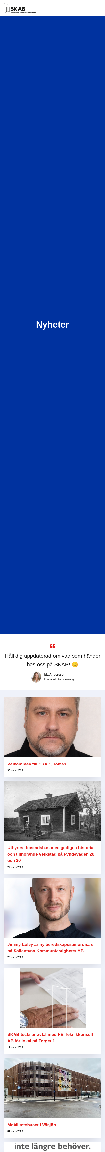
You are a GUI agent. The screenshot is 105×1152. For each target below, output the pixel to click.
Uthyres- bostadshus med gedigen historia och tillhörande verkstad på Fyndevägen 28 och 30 (50, 854)
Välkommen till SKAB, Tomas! (37, 764)
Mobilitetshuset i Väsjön (32, 1124)
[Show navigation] (96, 8)
